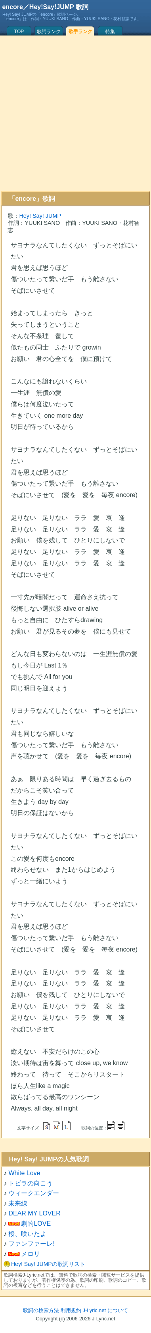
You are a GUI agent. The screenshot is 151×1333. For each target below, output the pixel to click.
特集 (110, 31)
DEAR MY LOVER (34, 1213)
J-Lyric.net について (105, 1310)
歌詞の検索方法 (41, 1310)
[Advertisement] (74, 113)
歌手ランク (80, 31)
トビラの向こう (30, 1183)
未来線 (17, 1203)
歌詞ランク (49, 31)
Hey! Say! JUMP (40, 216)
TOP (19, 31)
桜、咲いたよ (27, 1233)
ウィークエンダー (33, 1193)
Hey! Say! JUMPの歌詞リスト (48, 1264)
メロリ (30, 1254)
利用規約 (71, 1310)
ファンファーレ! (31, 1243)
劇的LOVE (36, 1223)
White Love (24, 1173)
